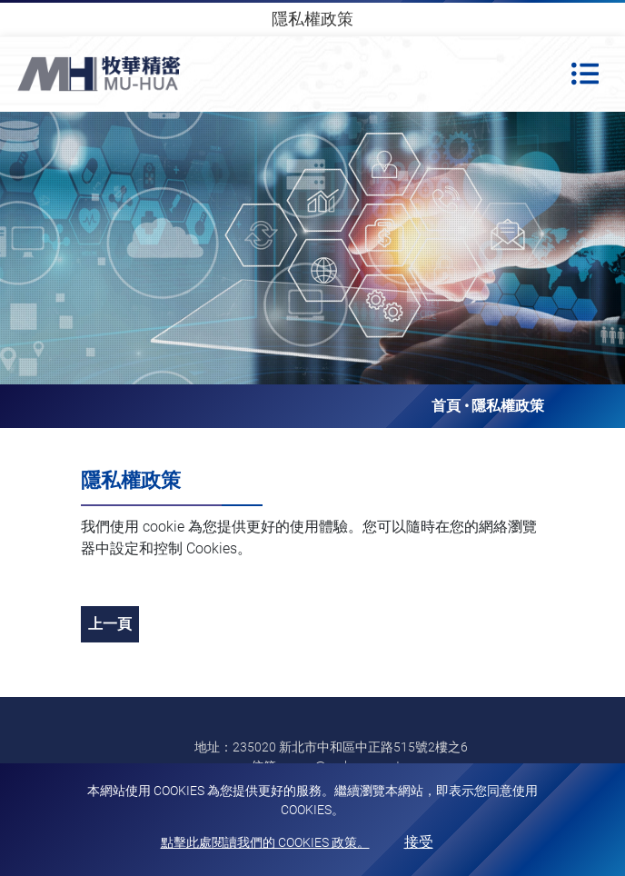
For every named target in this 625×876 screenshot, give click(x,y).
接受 (418, 842)
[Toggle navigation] (585, 73)
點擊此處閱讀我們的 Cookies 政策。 (265, 842)
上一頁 (110, 623)
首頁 (446, 405)
